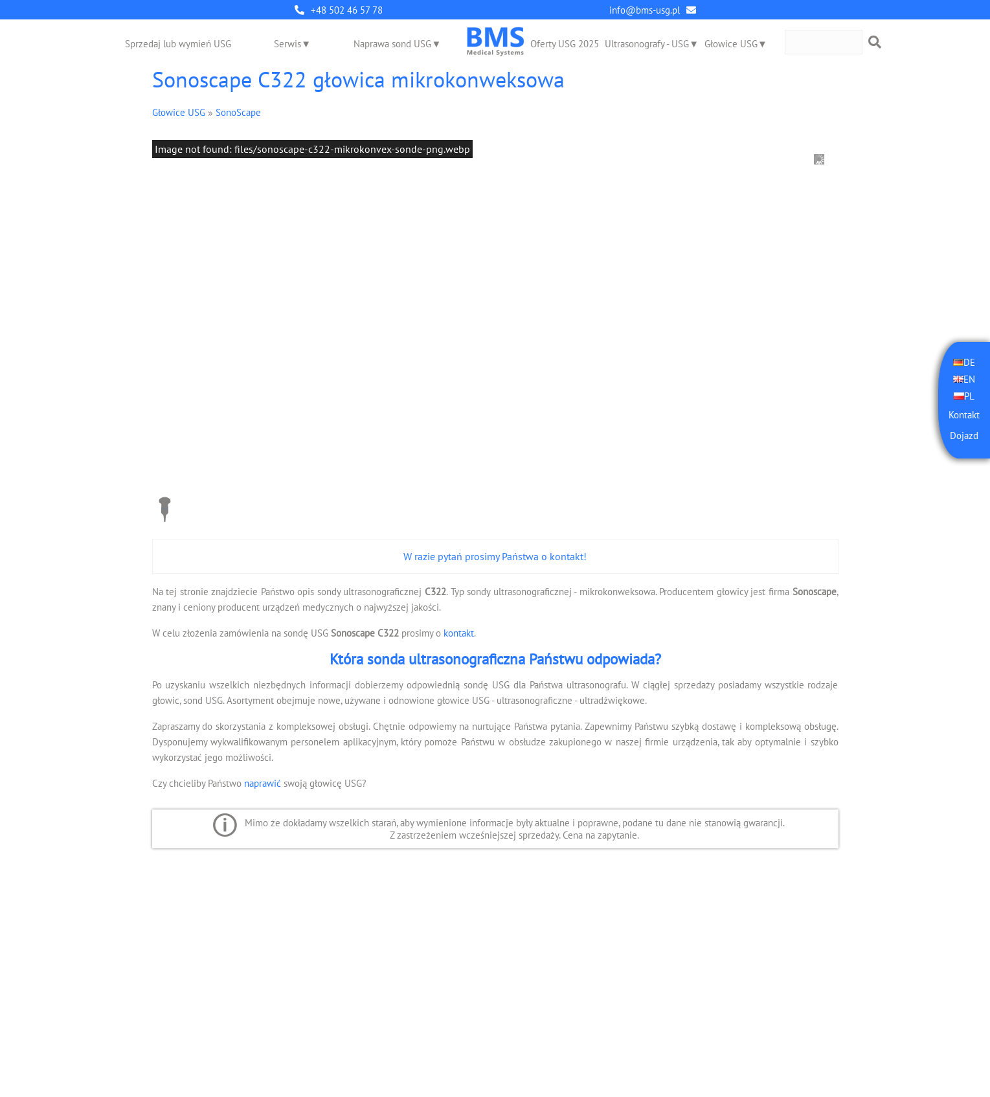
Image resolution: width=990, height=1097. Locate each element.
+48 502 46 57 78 (347, 10)
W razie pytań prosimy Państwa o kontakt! (495, 556)
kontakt (459, 633)
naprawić (262, 783)
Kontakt (964, 415)
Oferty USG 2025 (564, 44)
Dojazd (964, 435)
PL (969, 396)
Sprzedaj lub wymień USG (178, 44)
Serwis (287, 44)
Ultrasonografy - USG (647, 44)
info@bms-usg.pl (644, 10)
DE (969, 362)
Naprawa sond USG (392, 44)
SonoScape (238, 112)
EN (969, 379)
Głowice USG (731, 44)
